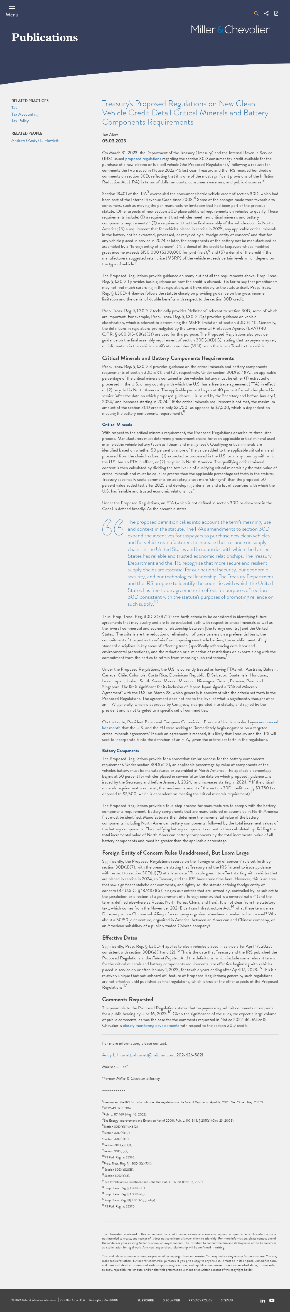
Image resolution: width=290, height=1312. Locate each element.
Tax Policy (20, 120)
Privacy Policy (200, 1300)
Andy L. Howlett (116, 1055)
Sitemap (227, 1300)
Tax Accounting (24, 114)
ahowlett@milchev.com (153, 1055)
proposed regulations (143, 158)
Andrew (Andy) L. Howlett (34, 140)
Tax (14, 108)
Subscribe (145, 1300)
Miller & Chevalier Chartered (39, 1300)
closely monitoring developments (151, 1025)
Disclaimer (171, 1300)
